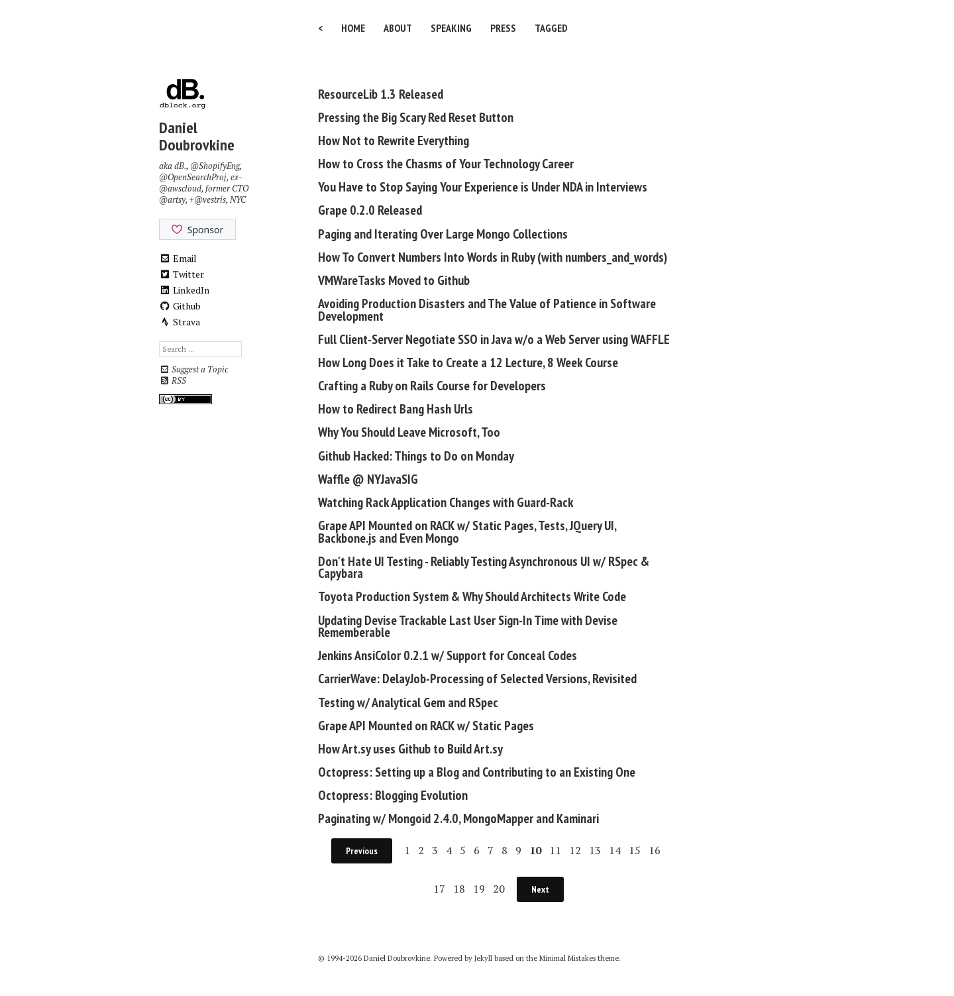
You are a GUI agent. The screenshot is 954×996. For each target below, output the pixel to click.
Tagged (551, 27)
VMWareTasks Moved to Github (394, 280)
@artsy (172, 199)
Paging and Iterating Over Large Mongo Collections (443, 234)
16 (655, 850)
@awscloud (180, 188)
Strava (179, 321)
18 (459, 888)
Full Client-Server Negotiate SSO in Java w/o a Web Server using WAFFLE (494, 339)
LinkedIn (184, 290)
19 (479, 888)
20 (499, 888)
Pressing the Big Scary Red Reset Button (415, 117)
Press (503, 27)
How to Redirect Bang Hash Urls (395, 408)
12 (575, 850)
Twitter (181, 274)
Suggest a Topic (193, 369)
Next (540, 889)
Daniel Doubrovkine (197, 136)
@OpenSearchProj (193, 177)
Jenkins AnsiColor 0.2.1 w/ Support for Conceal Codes (447, 655)
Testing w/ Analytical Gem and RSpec (408, 702)
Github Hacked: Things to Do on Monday (416, 456)
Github (180, 306)
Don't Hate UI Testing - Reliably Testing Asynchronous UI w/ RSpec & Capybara (483, 567)
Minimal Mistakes (567, 958)
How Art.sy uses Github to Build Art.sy (410, 748)
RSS (172, 380)
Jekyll (483, 958)
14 (615, 850)
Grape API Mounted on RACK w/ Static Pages (426, 725)
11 (555, 850)
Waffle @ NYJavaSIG (368, 479)
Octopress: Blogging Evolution (393, 795)
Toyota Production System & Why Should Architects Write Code (472, 596)
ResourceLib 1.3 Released (380, 94)
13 (595, 850)
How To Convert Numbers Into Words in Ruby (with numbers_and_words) (492, 257)
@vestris (210, 199)
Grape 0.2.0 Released (370, 210)
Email (178, 258)
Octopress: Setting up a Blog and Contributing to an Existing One (476, 772)
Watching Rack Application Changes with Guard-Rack (445, 502)
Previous (362, 851)
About (398, 27)
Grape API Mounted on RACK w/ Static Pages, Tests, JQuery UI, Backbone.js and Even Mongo (467, 532)
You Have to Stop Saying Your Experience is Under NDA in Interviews (482, 186)
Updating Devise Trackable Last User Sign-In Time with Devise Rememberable (467, 626)
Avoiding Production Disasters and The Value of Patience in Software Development (487, 310)
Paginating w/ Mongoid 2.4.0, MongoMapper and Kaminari (458, 818)
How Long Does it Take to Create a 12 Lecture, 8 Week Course (468, 362)
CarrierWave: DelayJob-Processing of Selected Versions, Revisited (477, 678)
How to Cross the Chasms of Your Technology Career (446, 163)
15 (635, 850)
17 (439, 888)
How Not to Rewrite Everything (393, 140)
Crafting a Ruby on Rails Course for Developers (432, 385)
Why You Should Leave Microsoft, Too (409, 432)
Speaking (451, 27)
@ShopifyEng (215, 166)
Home (353, 27)
